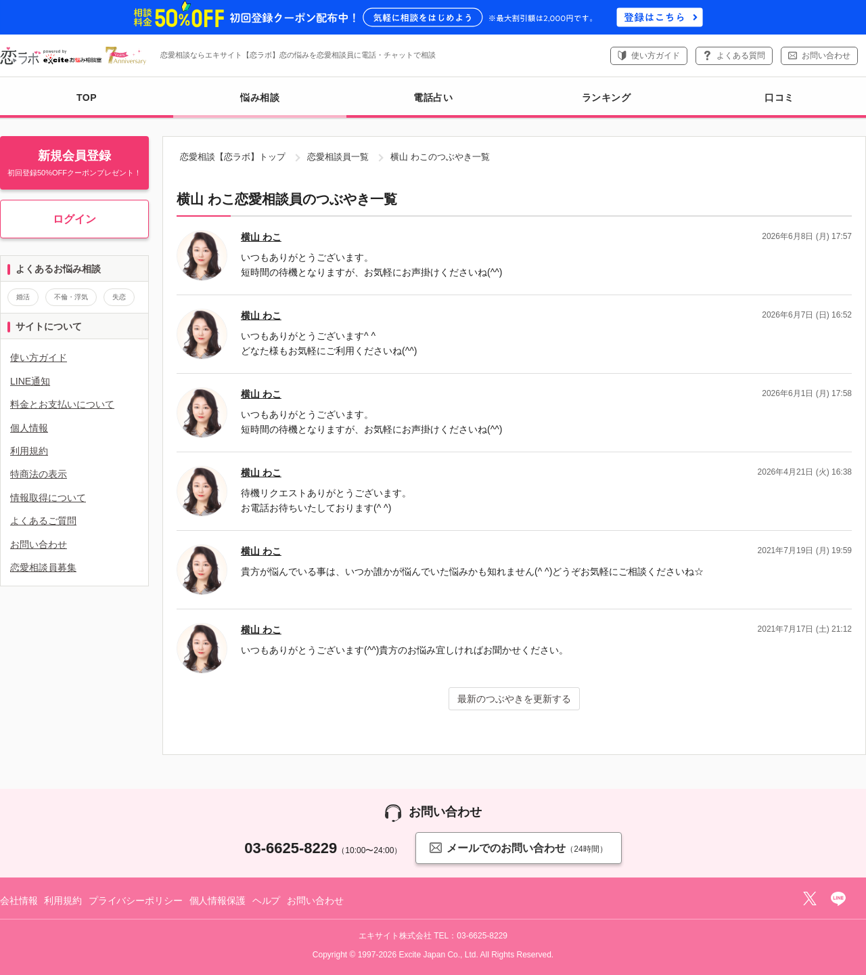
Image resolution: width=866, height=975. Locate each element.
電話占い (433, 97)
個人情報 (29, 427)
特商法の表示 (38, 474)
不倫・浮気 (71, 297)
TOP (86, 97)
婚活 (23, 297)
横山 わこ (261, 237)
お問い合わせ (826, 55)
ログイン (74, 219)
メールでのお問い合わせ (518, 847)
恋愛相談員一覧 (338, 157)
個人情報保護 (217, 900)
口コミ (779, 97)
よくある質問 (740, 55)
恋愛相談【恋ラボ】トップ (233, 157)
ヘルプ (266, 900)
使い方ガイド (655, 55)
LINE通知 (30, 381)
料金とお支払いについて (62, 404)
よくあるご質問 (43, 520)
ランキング (606, 97)
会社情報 (18, 900)
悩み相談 (259, 105)
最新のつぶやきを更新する (514, 698)
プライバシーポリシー (136, 900)
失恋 (119, 297)
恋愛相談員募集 (43, 567)
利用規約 (29, 451)
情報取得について (48, 497)
